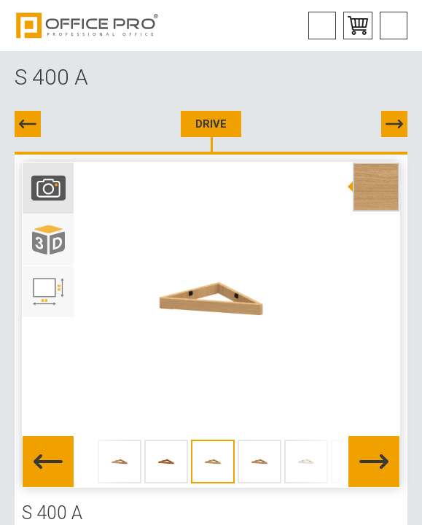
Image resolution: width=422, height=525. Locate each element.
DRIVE (211, 124)
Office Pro (87, 25)
